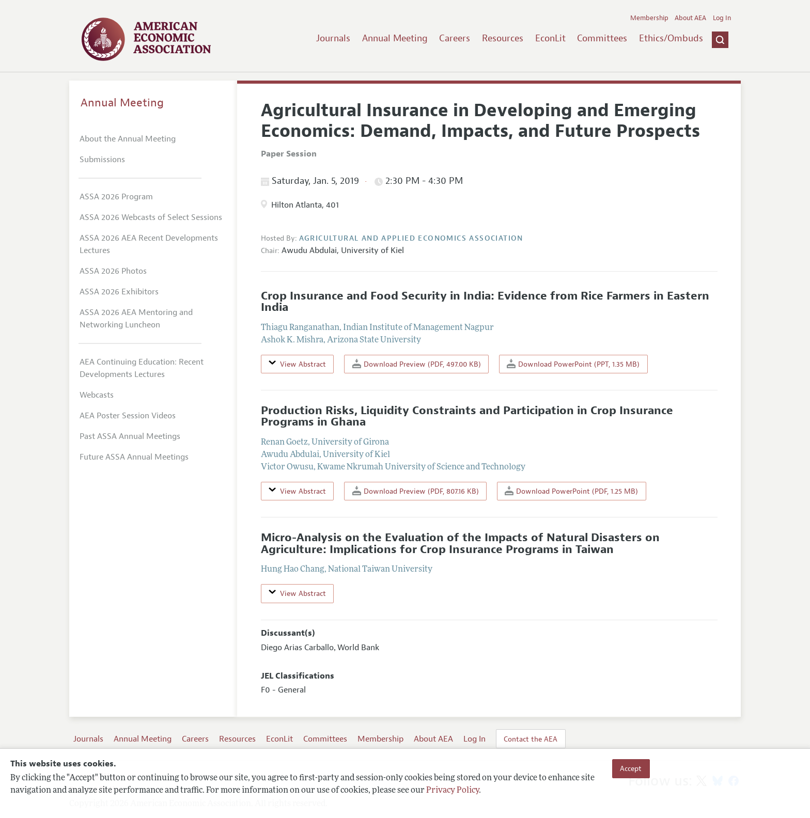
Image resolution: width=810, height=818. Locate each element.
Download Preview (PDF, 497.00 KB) (416, 364)
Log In (722, 18)
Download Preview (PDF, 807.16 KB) (415, 491)
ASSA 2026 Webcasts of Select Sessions (151, 217)
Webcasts (97, 395)
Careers (454, 38)
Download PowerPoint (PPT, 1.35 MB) (573, 364)
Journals (333, 38)
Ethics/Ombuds (671, 38)
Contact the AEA (530, 739)
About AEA (690, 18)
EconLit (550, 38)
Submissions (102, 159)
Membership (649, 18)
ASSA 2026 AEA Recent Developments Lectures (149, 244)
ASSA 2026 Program (116, 197)
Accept (631, 768)
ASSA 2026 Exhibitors (119, 292)
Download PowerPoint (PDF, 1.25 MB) (571, 491)
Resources (502, 38)
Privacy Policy (452, 790)
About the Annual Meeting (128, 139)
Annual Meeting (395, 38)
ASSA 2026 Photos (113, 271)
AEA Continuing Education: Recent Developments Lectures (142, 368)
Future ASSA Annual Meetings (134, 457)
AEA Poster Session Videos (128, 416)
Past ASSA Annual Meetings (130, 436)
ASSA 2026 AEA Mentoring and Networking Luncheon (136, 318)
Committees (602, 38)
